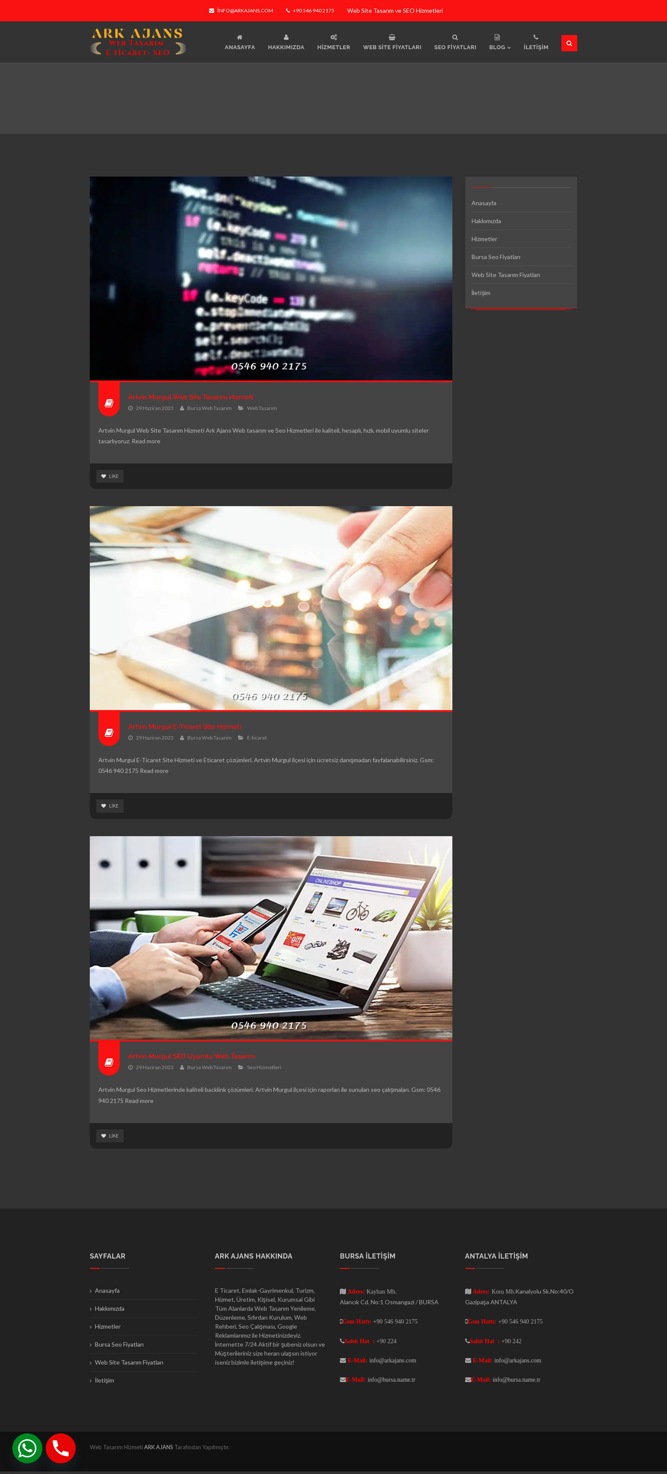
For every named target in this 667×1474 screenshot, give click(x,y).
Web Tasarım (262, 408)
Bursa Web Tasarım (209, 408)
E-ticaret (257, 738)
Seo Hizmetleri (264, 1069)
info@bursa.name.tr (392, 1382)
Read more (146, 441)
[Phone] (61, 1448)
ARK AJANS (159, 1449)
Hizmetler (484, 238)
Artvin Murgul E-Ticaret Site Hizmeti (193, 726)
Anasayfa (484, 202)
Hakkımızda (486, 220)
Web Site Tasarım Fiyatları (506, 274)
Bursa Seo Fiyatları (496, 256)
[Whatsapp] (27, 1448)
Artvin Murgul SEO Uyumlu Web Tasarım (201, 1057)
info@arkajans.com (241, 10)
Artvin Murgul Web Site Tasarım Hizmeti (200, 396)
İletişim (481, 292)
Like (110, 476)
